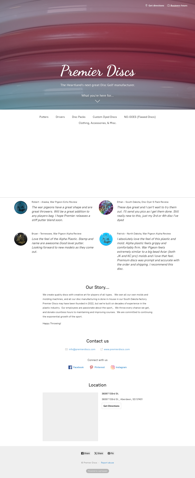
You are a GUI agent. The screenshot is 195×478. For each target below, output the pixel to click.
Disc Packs (78, 117)
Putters (43, 117)
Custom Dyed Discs (105, 117)
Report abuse (107, 462)
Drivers (60, 117)
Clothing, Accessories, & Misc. (97, 123)
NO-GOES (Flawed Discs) (140, 117)
